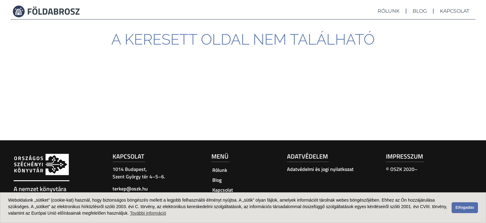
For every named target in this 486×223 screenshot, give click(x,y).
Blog (420, 11)
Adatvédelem (307, 156)
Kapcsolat (454, 11)
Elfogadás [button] (465, 207)
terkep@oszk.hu (130, 188)
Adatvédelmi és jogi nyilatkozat (320, 169)
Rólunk (389, 11)
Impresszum (404, 156)
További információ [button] (148, 213)
